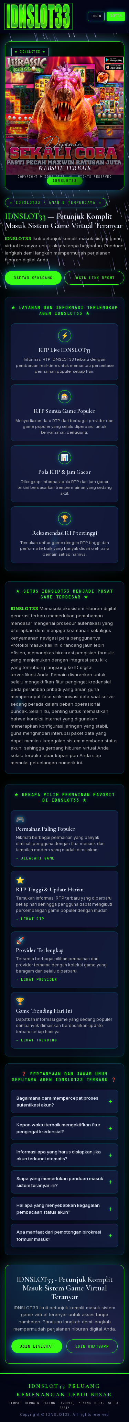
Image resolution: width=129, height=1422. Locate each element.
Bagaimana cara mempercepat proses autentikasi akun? (57, 1102)
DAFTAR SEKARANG (33, 277)
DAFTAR (115, 16)
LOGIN (96, 16)
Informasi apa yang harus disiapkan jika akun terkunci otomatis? (59, 1156)
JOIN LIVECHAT (37, 1347)
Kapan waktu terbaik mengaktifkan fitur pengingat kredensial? (58, 1129)
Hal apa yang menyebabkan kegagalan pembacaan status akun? (58, 1209)
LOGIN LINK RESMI (94, 277)
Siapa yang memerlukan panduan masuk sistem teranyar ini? (60, 1182)
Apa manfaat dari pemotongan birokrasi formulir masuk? (59, 1236)
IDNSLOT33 (24, 609)
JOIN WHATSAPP (92, 1347)
